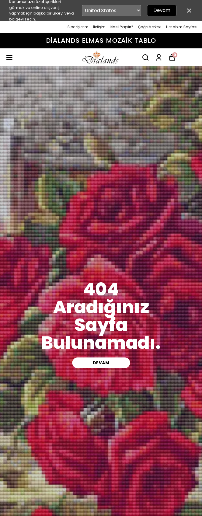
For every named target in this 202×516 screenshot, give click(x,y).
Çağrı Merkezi (149, 26)
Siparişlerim (77, 26)
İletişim (99, 26)
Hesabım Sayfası (181, 26)
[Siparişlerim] (159, 57)
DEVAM (101, 363)
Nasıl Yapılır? (121, 26)
